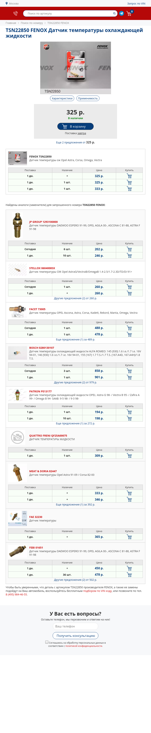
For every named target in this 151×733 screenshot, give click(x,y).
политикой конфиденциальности (83, 646)
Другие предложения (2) (75, 298)
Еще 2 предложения (75, 142)
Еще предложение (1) (75, 339)
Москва (14, 3)
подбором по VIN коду (97, 591)
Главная (11, 23)
